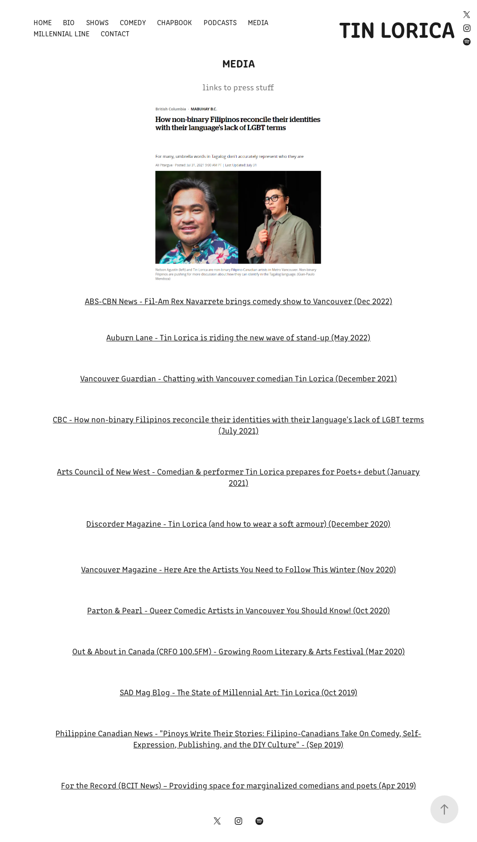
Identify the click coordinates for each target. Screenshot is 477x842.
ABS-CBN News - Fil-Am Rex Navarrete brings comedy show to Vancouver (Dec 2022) (238, 300)
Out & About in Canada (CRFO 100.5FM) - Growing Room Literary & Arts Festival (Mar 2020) (238, 651)
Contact (115, 33)
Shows (97, 22)
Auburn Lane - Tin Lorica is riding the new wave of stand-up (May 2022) (238, 337)
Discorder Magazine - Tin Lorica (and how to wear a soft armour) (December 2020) (238, 523)
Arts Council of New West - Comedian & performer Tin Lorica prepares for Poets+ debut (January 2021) (238, 477)
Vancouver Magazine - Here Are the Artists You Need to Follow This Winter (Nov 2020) (238, 569)
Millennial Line (61, 33)
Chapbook (174, 22)
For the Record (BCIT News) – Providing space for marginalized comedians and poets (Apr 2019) (238, 785)
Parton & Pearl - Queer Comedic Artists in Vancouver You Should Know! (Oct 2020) (238, 610)
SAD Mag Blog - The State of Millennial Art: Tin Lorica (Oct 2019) (238, 692)
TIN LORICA (397, 28)
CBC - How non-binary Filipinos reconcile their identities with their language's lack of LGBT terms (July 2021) (238, 425)
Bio (69, 22)
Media (258, 22)
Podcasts (220, 22)
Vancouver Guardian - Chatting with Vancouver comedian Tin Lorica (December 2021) (238, 378)
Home (43, 22)
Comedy (133, 22)
